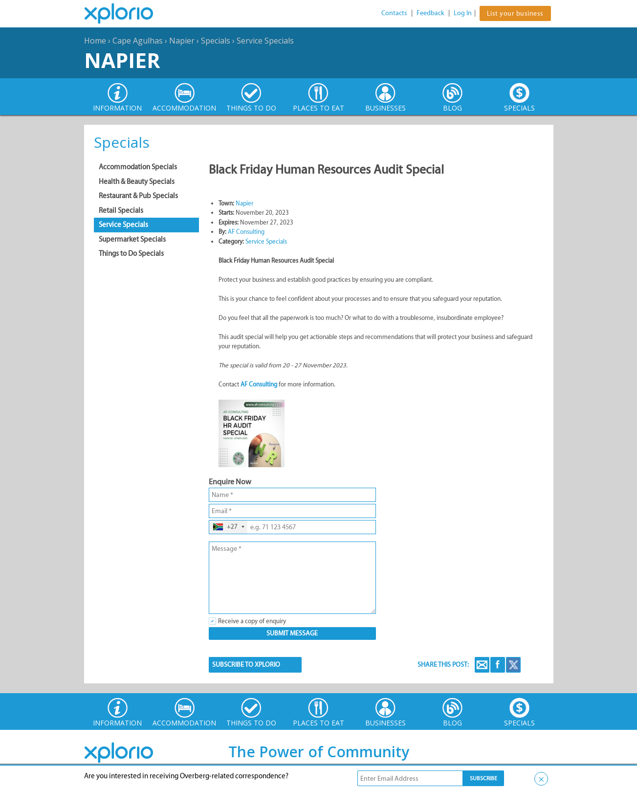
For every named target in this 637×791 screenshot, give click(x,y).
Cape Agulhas (137, 40)
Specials (215, 40)
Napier (182, 40)
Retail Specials (121, 210)
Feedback (430, 13)
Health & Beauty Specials (137, 181)
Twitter (513, 665)
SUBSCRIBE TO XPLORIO (246, 664)
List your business (515, 13)
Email (482, 665)
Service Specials (265, 40)
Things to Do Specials (131, 253)
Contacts (394, 13)
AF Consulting (246, 231)
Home (95, 40)
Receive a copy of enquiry (252, 621)
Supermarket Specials (132, 239)
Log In (463, 13)
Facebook (497, 665)
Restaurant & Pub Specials (138, 195)
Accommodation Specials (138, 166)
